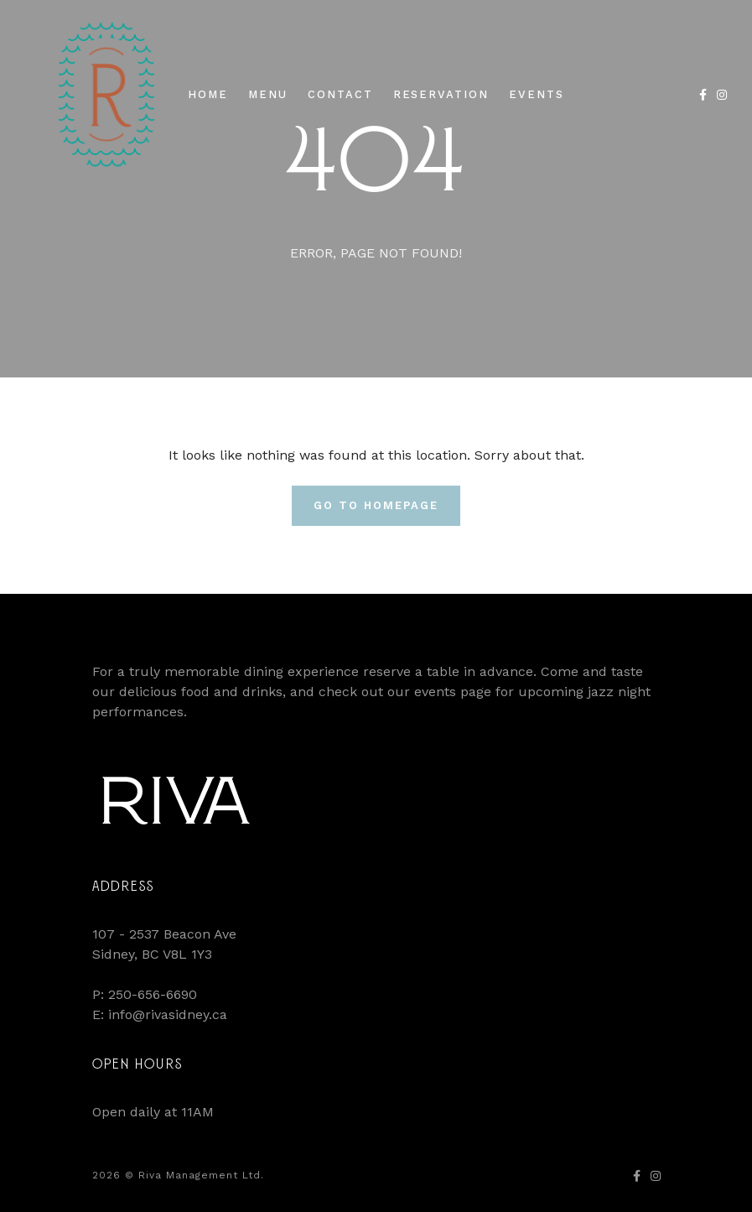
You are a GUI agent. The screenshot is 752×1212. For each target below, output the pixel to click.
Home (208, 94)
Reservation (441, 94)
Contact (340, 94)
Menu (268, 94)
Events (536, 94)
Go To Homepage (376, 505)
